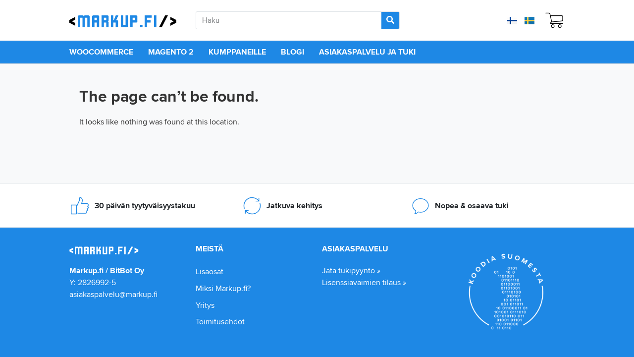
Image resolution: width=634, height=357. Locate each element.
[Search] (390, 20)
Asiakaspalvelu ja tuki (367, 52)
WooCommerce (101, 52)
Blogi (292, 52)
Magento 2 (171, 52)
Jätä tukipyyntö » (351, 270)
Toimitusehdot (220, 321)
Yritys (205, 305)
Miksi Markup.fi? (223, 288)
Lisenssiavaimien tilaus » (364, 282)
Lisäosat (209, 271)
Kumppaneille (237, 52)
